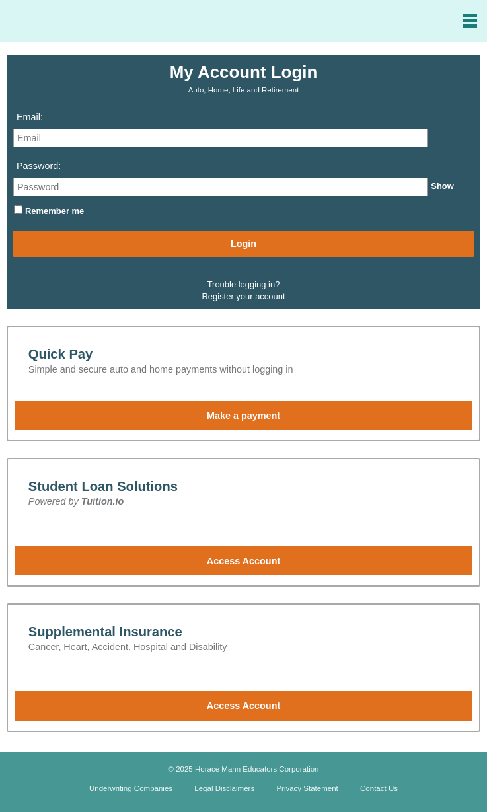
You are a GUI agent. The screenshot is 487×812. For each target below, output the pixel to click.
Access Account (243, 561)
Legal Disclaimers (224, 788)
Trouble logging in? (243, 284)
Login (243, 244)
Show (442, 186)
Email (28, 117)
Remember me (54, 211)
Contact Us (379, 788)
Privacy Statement (307, 788)
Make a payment (243, 415)
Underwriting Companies (130, 788)
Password (37, 166)
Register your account (243, 296)
